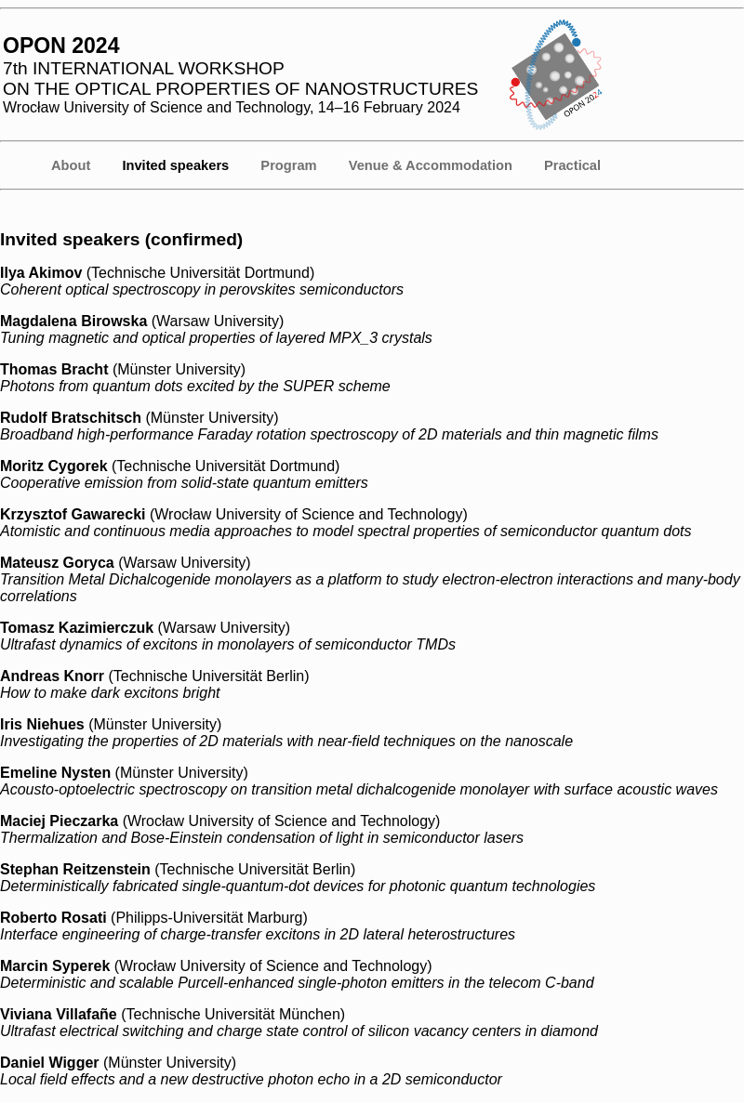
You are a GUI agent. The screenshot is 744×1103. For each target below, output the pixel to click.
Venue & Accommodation (430, 165)
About (70, 165)
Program (288, 165)
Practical (572, 165)
